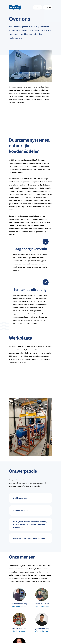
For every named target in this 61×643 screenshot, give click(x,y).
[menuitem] (37, 7)
